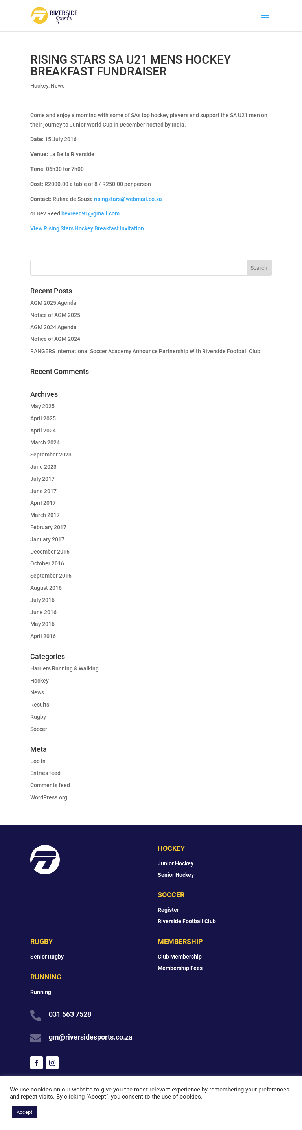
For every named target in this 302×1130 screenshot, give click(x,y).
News (57, 86)
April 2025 (43, 418)
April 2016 (43, 636)
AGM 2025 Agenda (53, 303)
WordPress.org (48, 797)
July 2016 (42, 600)
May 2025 (42, 406)
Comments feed (50, 785)
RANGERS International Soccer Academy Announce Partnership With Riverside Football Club (145, 351)
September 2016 (51, 575)
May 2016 (42, 624)
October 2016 (47, 563)
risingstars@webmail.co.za (128, 199)
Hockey (39, 86)
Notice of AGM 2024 (55, 339)
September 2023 (51, 454)
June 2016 (43, 612)
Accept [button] (24, 1112)
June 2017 (43, 491)
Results (39, 704)
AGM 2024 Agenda (53, 327)
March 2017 (45, 515)
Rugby (38, 717)
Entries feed (45, 773)
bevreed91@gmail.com (90, 213)
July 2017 (42, 479)
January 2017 (47, 539)
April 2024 (43, 430)
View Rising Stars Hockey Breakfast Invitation (87, 228)
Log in (38, 761)
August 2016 (46, 588)
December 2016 (50, 551)
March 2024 (45, 442)
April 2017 (43, 503)
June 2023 (43, 467)
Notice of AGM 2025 (55, 315)
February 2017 (48, 527)
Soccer (38, 729)
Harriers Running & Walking (64, 668)
